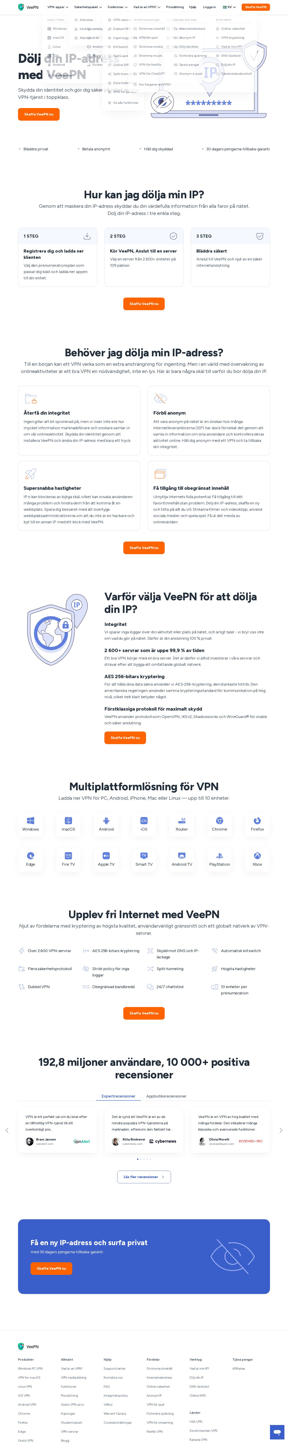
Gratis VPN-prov (72, 1405)
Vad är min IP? (199, 1369)
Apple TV (106, 859)
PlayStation (219, 859)
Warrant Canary (115, 1414)
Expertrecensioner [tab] (118, 1096)
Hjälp (193, 7)
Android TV (182, 859)
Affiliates (238, 1369)
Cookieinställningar (118, 1423)
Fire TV (68, 859)
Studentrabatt (71, 1423)
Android (106, 824)
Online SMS (198, 1396)
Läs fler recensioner (144, 1177)
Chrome (219, 824)
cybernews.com (117, 1109)
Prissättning (175, 7)
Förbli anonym (159, 389)
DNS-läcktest (199, 1387)
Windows (30, 824)
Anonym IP (154, 1396)
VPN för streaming (160, 1423)
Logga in (209, 7)
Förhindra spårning (160, 1414)
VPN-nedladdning (74, 1378)
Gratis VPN (25, 1441)
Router (182, 824)
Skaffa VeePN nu (38, 114)
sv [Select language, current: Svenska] (229, 7)
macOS (68, 824)
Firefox (257, 824)
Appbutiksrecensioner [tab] (166, 1096)
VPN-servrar (69, 1432)
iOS (144, 824)
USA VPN (196, 1422)
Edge (30, 859)
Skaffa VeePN (255, 7)
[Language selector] (229, 7)
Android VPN (27, 1405)
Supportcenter (115, 1369)
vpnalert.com (28, 1109)
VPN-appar (58, 7)
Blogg (65, 1441)
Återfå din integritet (33, 389)
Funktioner (118, 7)
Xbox (257, 859)
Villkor (108, 1405)
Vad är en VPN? (147, 7)
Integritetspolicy (116, 1396)
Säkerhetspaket (88, 7)
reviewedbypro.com (207, 1109)
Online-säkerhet (158, 1387)
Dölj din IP (196, 1378)
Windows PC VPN (30, 1369)
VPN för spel (155, 1405)
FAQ (107, 1387)
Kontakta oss (113, 1378)
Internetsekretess (159, 1378)
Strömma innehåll (159, 1369)
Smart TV (144, 859)
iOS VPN (24, 1396)
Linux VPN (25, 1387)
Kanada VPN (198, 1440)
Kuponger (68, 1414)
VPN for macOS (29, 1378)
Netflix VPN (155, 1432)
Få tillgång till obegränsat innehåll (173, 464)
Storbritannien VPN (203, 1431)
